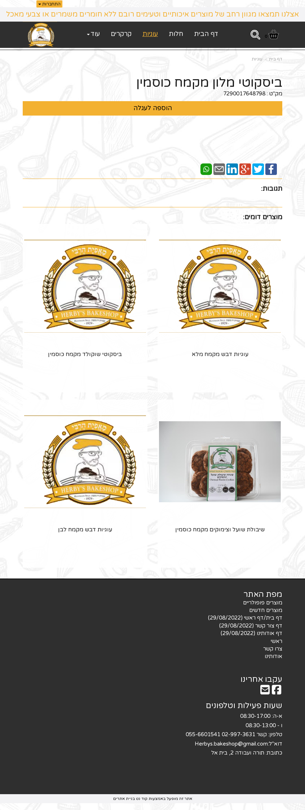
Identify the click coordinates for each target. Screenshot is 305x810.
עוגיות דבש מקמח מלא (220, 353)
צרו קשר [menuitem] (272, 648)
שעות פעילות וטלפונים (244, 705)
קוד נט (141, 798)
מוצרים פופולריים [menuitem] (262, 602)
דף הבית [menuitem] (206, 34)
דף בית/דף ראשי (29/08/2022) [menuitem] (245, 617)
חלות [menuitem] (176, 34)
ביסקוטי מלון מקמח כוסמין (209, 83)
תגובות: (271, 189)
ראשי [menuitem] (276, 640)
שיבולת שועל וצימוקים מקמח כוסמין (220, 529)
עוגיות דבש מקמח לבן (85, 529)
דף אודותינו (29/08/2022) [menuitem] (251, 633)
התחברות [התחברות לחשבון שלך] (49, 3)
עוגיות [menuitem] (150, 34)
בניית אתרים (124, 798)
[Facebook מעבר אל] (276, 691)
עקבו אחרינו (261, 678)
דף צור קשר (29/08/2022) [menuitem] (250, 625)
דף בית (275, 59)
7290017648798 (244, 93)
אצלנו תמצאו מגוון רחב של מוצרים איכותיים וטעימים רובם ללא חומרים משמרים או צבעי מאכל (152, 14)
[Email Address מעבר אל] (265, 691)
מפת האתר (262, 594)
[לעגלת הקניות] (272, 36)
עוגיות (257, 59)
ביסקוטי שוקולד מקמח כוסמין (85, 353)
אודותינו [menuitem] (273, 656)
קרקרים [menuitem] (121, 34)
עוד (93, 34)
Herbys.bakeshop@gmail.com (231, 743)
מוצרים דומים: (262, 217)
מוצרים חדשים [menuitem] (265, 609)
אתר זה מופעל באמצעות (152, 798)
